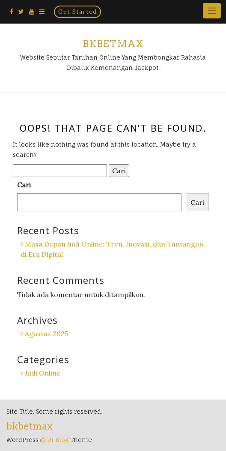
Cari (24, 184)
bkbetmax (113, 43)
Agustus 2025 (46, 333)
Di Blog (54, 439)
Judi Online (42, 373)
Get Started (77, 11)
